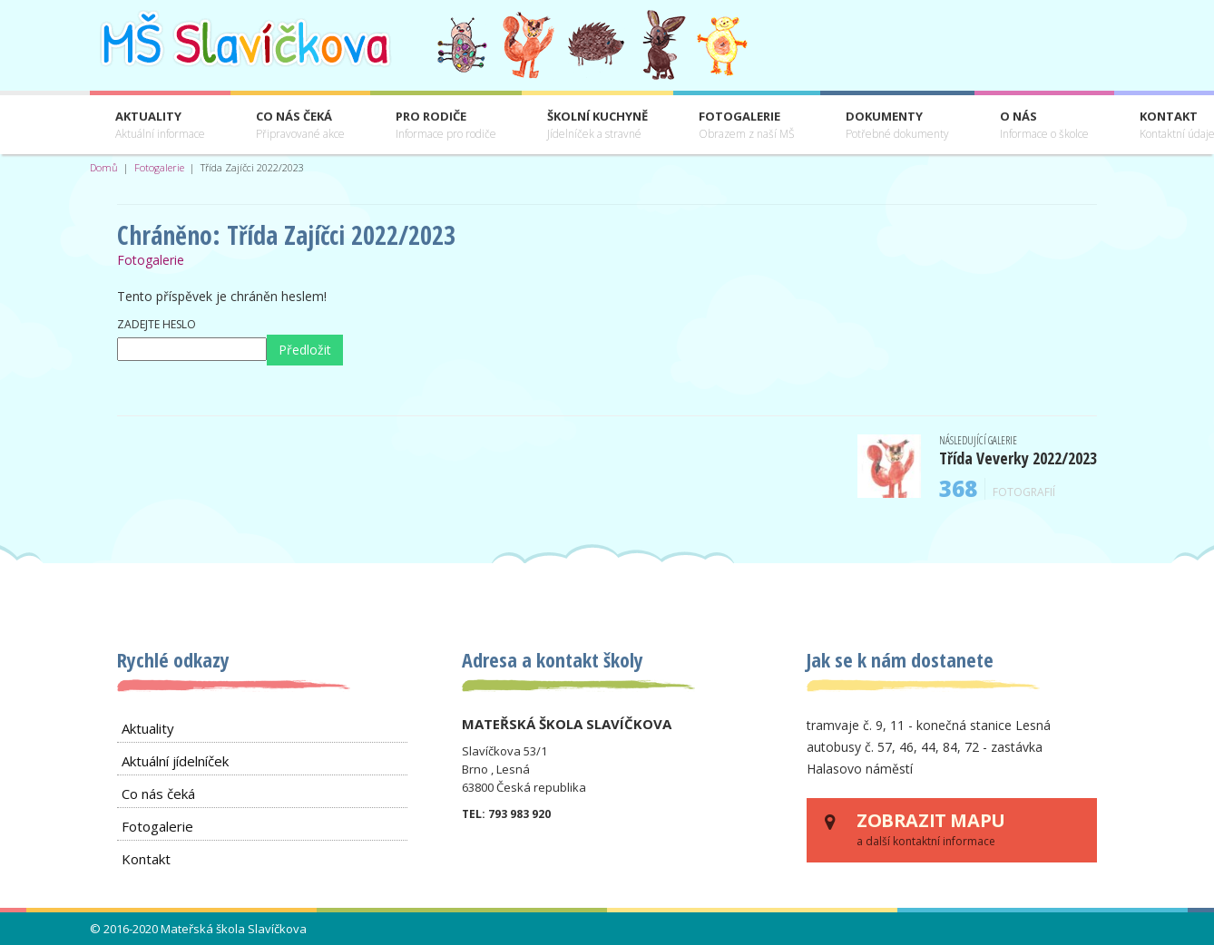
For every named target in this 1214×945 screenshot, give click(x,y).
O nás (1044, 125)
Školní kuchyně (597, 125)
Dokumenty (897, 125)
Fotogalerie (747, 125)
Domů (104, 167)
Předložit (305, 349)
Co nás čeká (300, 125)
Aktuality (160, 125)
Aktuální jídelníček (175, 761)
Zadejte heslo (156, 324)
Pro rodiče (446, 125)
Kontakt (146, 859)
